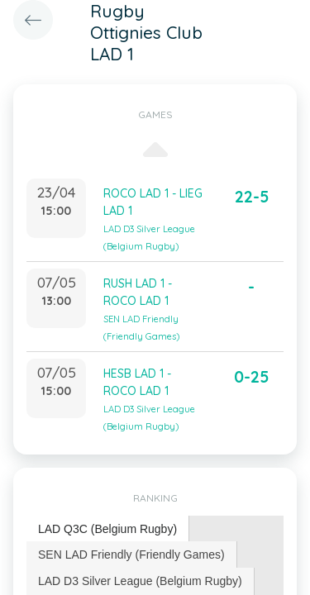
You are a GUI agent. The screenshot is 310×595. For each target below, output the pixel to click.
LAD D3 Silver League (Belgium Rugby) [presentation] (140, 581)
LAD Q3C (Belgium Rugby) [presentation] (107, 529)
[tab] (107, 529)
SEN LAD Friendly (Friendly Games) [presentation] (131, 554)
